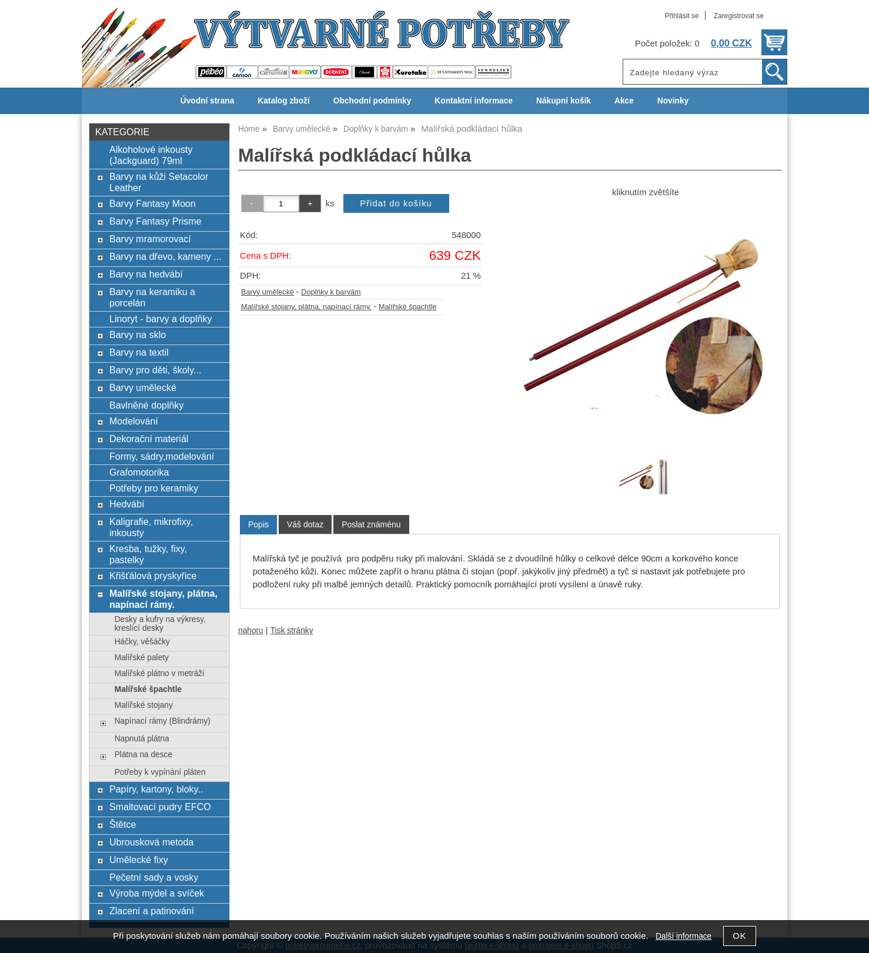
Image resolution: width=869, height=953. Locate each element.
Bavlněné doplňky (146, 405)
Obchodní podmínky (372, 100)
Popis (258, 524)
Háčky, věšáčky (142, 641)
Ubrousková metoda (151, 842)
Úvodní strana (207, 100)
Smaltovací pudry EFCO (160, 806)
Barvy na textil (139, 352)
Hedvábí (127, 504)
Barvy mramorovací (150, 238)
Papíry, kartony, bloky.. (156, 789)
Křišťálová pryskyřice (152, 575)
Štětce (122, 824)
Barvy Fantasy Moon (152, 203)
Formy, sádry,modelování (161, 456)
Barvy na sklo (137, 334)
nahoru (250, 630)
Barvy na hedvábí (146, 274)
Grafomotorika (139, 472)
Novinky (672, 100)
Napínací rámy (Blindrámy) (162, 721)
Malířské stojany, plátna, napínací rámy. (306, 307)
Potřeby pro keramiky (153, 488)
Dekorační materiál (148, 438)
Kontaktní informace (473, 100)
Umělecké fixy (138, 859)
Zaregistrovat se (739, 16)
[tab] (258, 524)
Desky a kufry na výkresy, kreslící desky (160, 624)
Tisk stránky (291, 630)
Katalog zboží (283, 100)
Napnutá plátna (142, 738)
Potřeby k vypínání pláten (160, 772)
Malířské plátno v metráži (159, 673)
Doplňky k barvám (330, 292)
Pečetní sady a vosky (153, 877)
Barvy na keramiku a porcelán (152, 297)
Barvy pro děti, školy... (155, 370)
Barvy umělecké (267, 292)
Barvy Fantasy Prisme (155, 221)
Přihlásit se (681, 16)
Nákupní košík (563, 100)
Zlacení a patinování (151, 910)
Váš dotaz (305, 524)
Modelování (133, 421)
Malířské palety (142, 657)
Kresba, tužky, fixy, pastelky (148, 554)
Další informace (683, 936)
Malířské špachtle (407, 307)
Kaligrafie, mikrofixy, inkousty (151, 527)
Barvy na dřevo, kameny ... (165, 256)
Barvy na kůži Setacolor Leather (158, 182)
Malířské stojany (144, 705)
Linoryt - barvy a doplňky (160, 318)
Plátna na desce (143, 754)
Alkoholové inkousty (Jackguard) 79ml (151, 155)
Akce (624, 100)
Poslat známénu (371, 524)
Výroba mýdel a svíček (156, 893)
